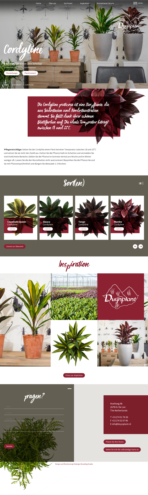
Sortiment (68, 3)
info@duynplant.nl (122, 424)
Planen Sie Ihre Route (115, 441)
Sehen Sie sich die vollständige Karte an (122, 449)
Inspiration (84, 3)
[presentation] (21, 438)
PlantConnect (30, 73)
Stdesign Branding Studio (83, 464)
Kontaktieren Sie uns (105, 3)
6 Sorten (9, 63)
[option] (20, 218)
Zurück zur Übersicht (14, 246)
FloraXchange (11, 73)
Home (38, 3)
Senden (9, 446)
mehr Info (12, 229)
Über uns (52, 3)
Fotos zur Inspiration (74, 375)
